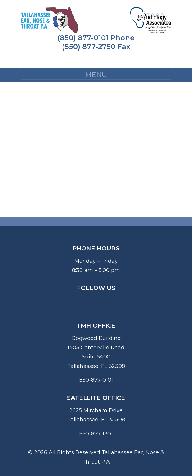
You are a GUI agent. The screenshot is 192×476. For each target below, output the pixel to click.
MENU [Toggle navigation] (96, 75)
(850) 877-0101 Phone (96, 37)
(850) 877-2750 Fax (96, 46)
